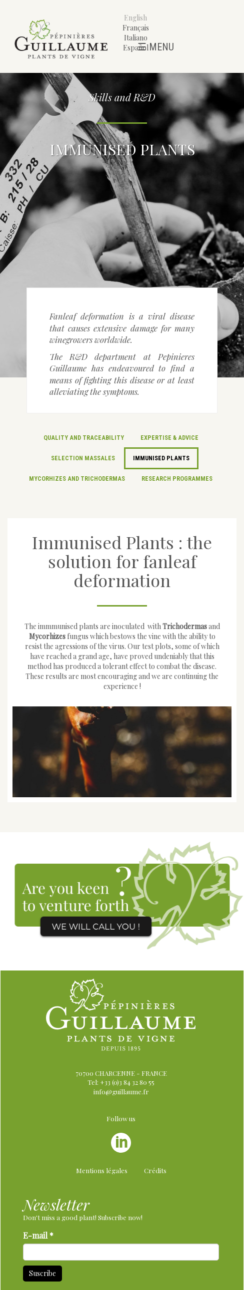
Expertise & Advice (169, 437)
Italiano (136, 37)
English (135, 17)
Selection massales (83, 458)
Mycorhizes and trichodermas (77, 478)
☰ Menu (156, 47)
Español (135, 47)
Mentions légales (102, 1170)
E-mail (38, 1235)
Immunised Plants (161, 458)
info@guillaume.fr (121, 1091)
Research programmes (177, 478)
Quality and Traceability (84, 437)
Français (135, 27)
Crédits (155, 1170)
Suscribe (42, 1273)
